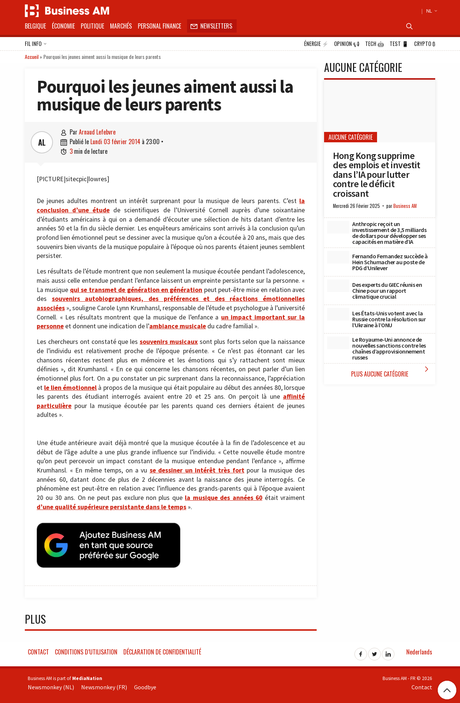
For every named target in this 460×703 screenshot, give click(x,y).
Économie (63, 25)
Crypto (424, 43)
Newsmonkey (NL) (51, 684)
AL (42, 142)
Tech (374, 43)
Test (399, 43)
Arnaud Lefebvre (97, 131)
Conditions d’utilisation (86, 648)
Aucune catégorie (351, 137)
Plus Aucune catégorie (391, 371)
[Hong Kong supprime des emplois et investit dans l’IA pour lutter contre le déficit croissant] (379, 111)
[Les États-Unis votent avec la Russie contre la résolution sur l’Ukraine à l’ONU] (338, 314)
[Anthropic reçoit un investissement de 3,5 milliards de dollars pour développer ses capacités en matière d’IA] (338, 227)
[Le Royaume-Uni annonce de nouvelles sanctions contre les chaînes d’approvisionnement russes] (338, 342)
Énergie (316, 43)
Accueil (32, 56)
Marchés (121, 25)
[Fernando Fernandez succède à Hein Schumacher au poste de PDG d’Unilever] (338, 257)
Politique (92, 25)
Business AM (405, 205)
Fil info (36, 44)
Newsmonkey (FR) (104, 684)
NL (430, 10)
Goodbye (145, 684)
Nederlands (419, 648)
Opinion (347, 43)
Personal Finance (159, 25)
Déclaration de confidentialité (162, 648)
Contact (38, 648)
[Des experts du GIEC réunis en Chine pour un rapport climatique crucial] (338, 285)
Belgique (35, 25)
